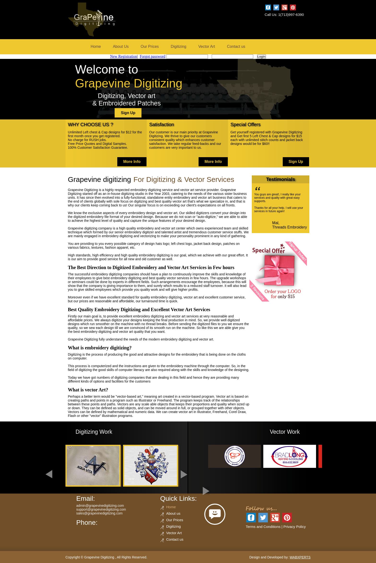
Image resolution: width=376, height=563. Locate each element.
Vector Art (206, 46)
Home (96, 46)
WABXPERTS (300, 557)
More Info (132, 162)
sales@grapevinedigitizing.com (99, 513)
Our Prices (150, 46)
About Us (121, 46)
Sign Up (128, 113)
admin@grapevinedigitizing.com (100, 505)
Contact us (236, 46)
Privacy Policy (294, 527)
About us (173, 513)
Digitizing (178, 46)
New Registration (123, 56)
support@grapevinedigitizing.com (101, 509)
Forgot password (152, 56)
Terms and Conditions (263, 527)
